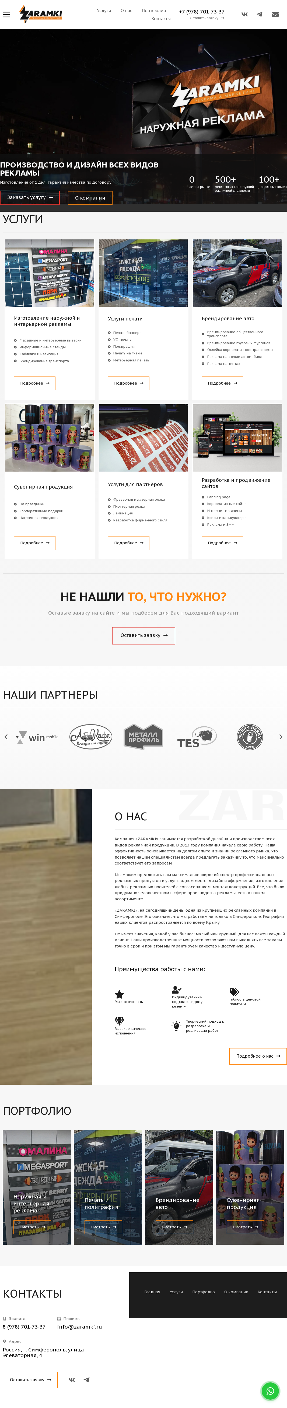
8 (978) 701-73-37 (24, 1326)
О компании (236, 1291)
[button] (207, 18)
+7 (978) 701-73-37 (202, 11)
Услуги (104, 10)
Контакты (161, 18)
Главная (152, 1291)
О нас (126, 10)
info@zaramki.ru (79, 1326)
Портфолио (154, 10)
